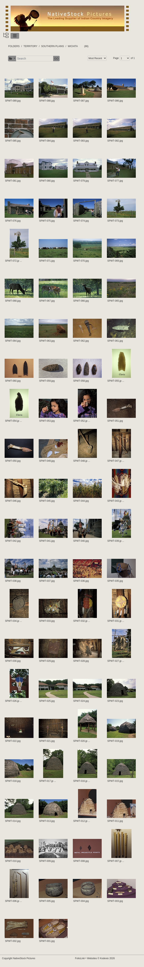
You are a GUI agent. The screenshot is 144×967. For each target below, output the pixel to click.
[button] (12, 59)
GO (56, 58)
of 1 (133, 58)
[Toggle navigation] (14, 36)
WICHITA (73, 46)
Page (116, 58)
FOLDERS (14, 46)
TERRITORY (30, 46)
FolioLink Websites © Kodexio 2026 (95, 958)
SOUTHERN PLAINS (52, 46)
